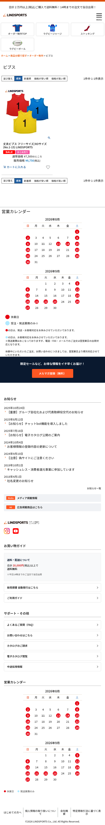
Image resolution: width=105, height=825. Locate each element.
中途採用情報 (14, 667)
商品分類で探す (18, 55)
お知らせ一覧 (94, 488)
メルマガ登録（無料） (52, 373)
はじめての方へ (13, 812)
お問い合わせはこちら (20, 635)
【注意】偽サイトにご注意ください (30, 458)
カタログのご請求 (17, 646)
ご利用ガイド (14, 598)
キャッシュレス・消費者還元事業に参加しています (41, 469)
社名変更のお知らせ (20, 481)
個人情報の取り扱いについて (40, 812)
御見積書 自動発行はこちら (22, 587)
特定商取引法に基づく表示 (87, 812)
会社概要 (64, 812)
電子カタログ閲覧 (17, 656)
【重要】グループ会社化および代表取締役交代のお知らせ (45, 412)
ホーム (4, 55)
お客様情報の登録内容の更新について (32, 446)
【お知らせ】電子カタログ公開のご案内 (33, 435)
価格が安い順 (41, 78)
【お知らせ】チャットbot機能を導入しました (37, 424)
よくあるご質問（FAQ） (21, 625)
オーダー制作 (36, 55)
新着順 (27, 78)
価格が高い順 (58, 78)
